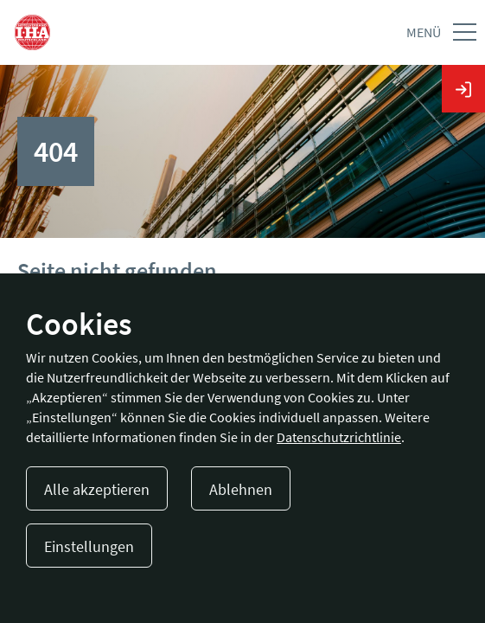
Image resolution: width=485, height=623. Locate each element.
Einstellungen (89, 546)
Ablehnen (240, 489)
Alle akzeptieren (97, 489)
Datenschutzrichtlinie (339, 437)
